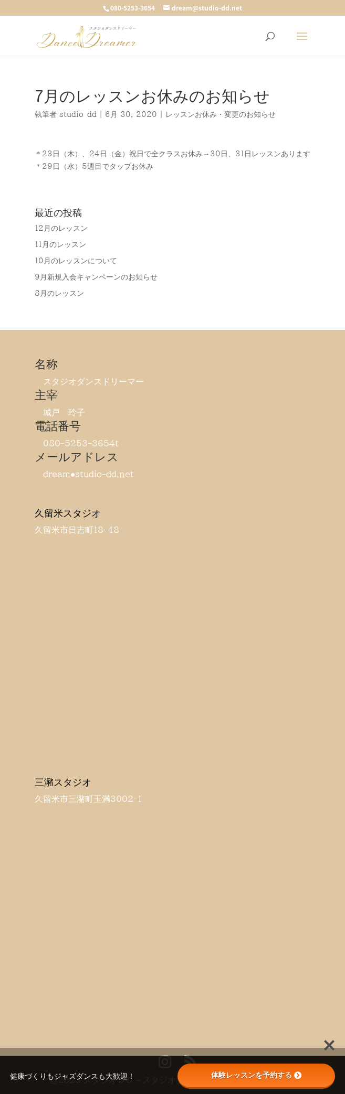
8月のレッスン (59, 293)
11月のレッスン (60, 244)
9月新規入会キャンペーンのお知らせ (96, 277)
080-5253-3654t (81, 443)
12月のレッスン (61, 228)
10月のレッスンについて (76, 260)
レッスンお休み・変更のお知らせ (220, 114)
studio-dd (78, 114)
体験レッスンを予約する (256, 1075)
